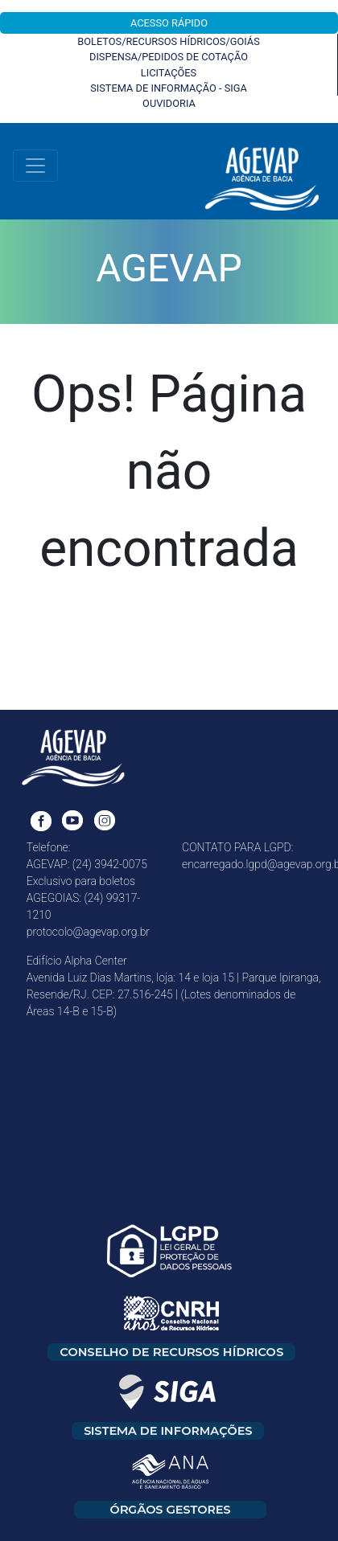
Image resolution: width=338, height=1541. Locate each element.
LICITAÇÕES (168, 73)
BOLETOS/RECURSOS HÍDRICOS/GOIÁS (168, 41)
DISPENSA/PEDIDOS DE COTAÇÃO (168, 57)
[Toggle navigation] (35, 166)
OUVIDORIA (169, 103)
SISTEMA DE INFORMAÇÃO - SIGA (168, 88)
